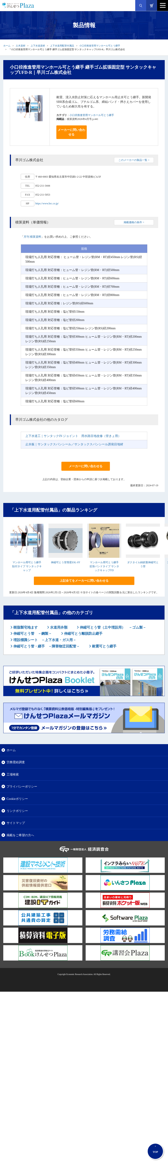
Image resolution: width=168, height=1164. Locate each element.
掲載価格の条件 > (134, 222)
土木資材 (20, 45)
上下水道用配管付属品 (62, 45)
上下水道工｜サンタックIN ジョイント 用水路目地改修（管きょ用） (73, 436)
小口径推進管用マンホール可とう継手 (99, 45)
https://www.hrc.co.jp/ (47, 203)
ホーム (6, 45)
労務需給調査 (16, 762)
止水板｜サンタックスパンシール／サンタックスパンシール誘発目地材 (74, 444)
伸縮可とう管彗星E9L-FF (65, 562)
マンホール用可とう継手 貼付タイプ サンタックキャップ (27, 566)
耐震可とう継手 (103, 646)
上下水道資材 (38, 45)
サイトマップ (16, 823)
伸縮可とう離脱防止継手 (82, 633)
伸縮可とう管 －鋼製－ (32, 633)
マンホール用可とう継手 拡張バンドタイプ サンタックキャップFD (104, 566)
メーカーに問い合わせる (71, 132)
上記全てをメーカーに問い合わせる (84, 580)
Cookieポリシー (17, 798)
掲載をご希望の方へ (20, 835)
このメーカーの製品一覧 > (133, 160)
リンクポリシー (17, 811)
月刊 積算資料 (32, 236)
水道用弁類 (58, 627)
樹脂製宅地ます (25, 627)
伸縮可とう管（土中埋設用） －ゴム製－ (112, 627)
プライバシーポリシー (22, 786)
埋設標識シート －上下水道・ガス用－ (44, 640)
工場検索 (13, 774)
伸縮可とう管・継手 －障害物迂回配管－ (46, 646)
